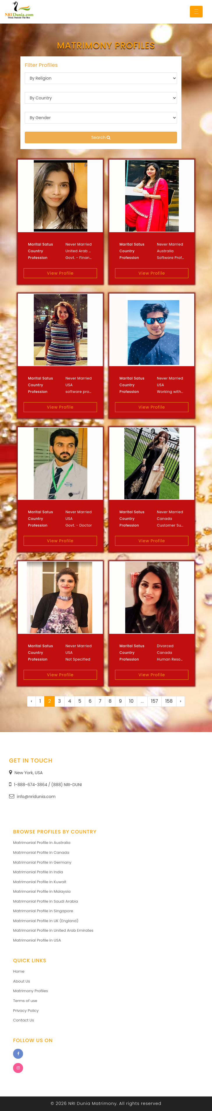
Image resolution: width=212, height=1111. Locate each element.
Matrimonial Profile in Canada (41, 852)
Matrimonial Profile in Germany (42, 862)
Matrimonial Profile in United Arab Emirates (53, 930)
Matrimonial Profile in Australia (41, 842)
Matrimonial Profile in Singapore (43, 911)
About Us (21, 981)
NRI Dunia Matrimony (92, 1103)
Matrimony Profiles (30, 991)
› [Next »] (180, 701)
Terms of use (25, 1000)
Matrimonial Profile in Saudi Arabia (45, 901)
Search (100, 137)
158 (168, 701)
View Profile (60, 273)
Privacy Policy (26, 1010)
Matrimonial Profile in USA (37, 940)
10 (131, 701)
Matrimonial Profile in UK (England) (45, 921)
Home (18, 971)
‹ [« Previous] (31, 701)
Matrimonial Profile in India (38, 872)
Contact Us (23, 1020)
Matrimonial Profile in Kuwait (39, 882)
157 (154, 701)
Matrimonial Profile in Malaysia (41, 891)
